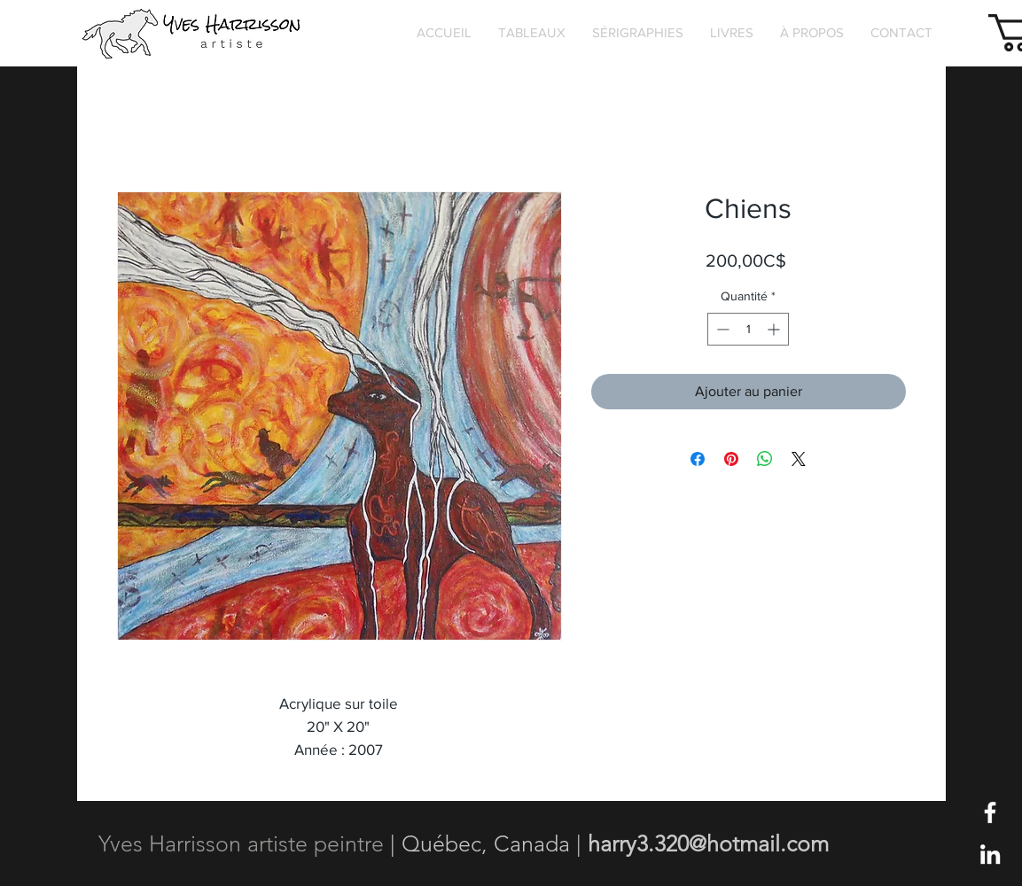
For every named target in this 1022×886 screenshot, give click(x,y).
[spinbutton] (748, 329)
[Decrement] (721, 329)
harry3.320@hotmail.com (708, 843)
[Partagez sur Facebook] (697, 459)
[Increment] (775, 329)
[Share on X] (798, 459)
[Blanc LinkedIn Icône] (990, 854)
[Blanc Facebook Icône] (990, 812)
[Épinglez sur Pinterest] (731, 459)
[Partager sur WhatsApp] (765, 459)
